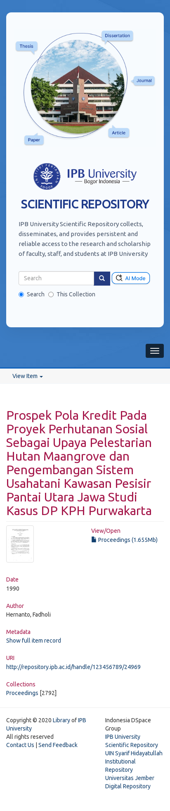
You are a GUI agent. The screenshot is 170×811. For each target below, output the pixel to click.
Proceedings (22, 693)
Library (61, 720)
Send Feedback (58, 745)
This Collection (71, 294)
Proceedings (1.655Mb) (124, 540)
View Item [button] (27, 376)
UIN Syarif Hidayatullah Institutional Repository (134, 761)
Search (32, 294)
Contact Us (20, 745)
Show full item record (33, 640)
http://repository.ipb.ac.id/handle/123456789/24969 (73, 667)
